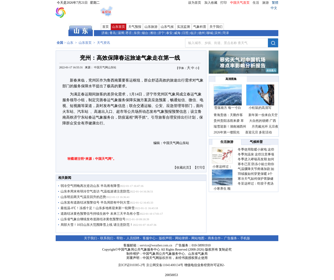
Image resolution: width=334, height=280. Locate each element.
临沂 (193, 33)
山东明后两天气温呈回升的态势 (83, 197)
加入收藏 (210, 2)
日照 (185, 33)
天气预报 (134, 26)
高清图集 (231, 79)
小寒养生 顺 (222, 188)
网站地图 (197, 238)
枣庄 (128, 33)
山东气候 (167, 26)
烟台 (145, 33)
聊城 (209, 33)
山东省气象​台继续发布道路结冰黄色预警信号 (93, 219)
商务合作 (214, 238)
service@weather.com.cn (156, 245)
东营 (137, 33)
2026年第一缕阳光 (227, 132)
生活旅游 (226, 142)
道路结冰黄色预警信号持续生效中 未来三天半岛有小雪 (100, 213)
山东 (70, 42)
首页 (105, 26)
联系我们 (106, 238)
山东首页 (118, 26)
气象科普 (199, 26)
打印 (223, 2)
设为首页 (194, 2)
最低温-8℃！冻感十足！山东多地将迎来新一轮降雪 (98, 208)
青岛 (112, 33)
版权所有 (165, 258)
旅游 (265, 2)
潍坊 (153, 33)
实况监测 (183, 26)
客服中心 (149, 238)
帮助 (119, 238)
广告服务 (230, 238)
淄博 (121, 33)
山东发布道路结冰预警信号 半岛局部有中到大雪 (95, 202)
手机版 (245, 238)
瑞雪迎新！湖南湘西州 (230, 126)
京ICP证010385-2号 (131, 265)
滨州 (217, 33)
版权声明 (165, 238)
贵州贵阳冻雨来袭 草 (229, 121)
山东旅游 (151, 26)
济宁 (161, 33)
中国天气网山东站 (105, 67)
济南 (104, 33)
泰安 (169, 33)
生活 (256, 2)
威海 (177, 33)
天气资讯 (103, 42)
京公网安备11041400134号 (164, 265)
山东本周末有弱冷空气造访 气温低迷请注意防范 (95, 191)
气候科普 (256, 142)
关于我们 (215, 26)
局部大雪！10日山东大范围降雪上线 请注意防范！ (97, 225)
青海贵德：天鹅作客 (229, 115)
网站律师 (181, 238)
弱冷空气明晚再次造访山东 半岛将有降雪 (90, 186)
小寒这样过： (222, 166)
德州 (201, 33)
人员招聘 (132, 238)
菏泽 (225, 33)
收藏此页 (182, 167)
